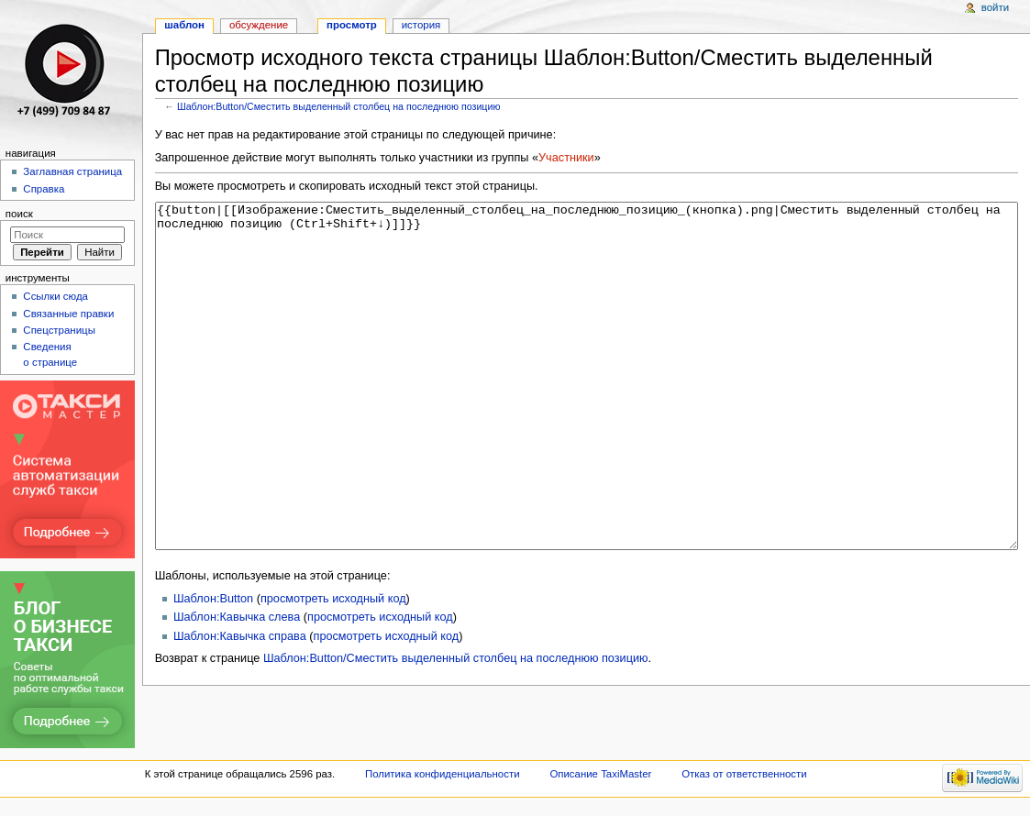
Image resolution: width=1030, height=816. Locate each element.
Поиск (19, 213)
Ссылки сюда (55, 296)
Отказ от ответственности (743, 781)
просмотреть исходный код (333, 667)
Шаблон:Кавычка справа (239, 705)
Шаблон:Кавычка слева (236, 685)
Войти (995, 7)
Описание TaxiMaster (600, 781)
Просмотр (352, 24)
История (421, 24)
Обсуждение (258, 24)
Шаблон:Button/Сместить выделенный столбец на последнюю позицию (339, 106)
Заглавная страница (72, 171)
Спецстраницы (59, 330)
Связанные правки (68, 313)
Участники (566, 157)
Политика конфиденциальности (442, 781)
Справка (43, 188)
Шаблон (184, 24)
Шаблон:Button (213, 667)
